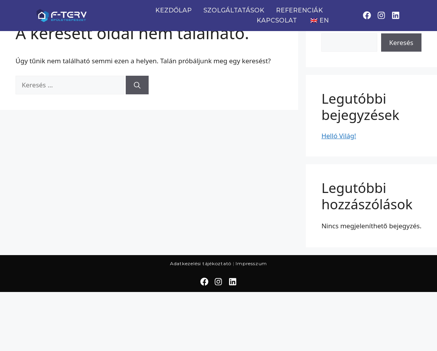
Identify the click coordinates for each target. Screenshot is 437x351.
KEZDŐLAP (173, 10)
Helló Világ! (338, 135)
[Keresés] (137, 85)
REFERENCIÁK (299, 10)
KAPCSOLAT (277, 20)
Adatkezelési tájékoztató (200, 263)
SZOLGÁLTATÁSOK (233, 10)
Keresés (401, 42)
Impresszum (251, 263)
